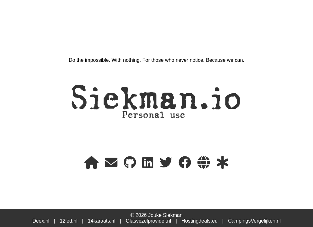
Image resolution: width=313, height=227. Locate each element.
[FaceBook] (185, 163)
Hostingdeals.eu (199, 221)
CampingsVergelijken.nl (254, 221)
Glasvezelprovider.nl (148, 221)
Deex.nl (40, 221)
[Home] (91, 163)
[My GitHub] (130, 163)
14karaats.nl (101, 221)
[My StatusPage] (222, 163)
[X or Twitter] (166, 163)
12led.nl (68, 221)
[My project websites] (203, 163)
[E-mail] (111, 163)
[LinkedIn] (147, 163)
